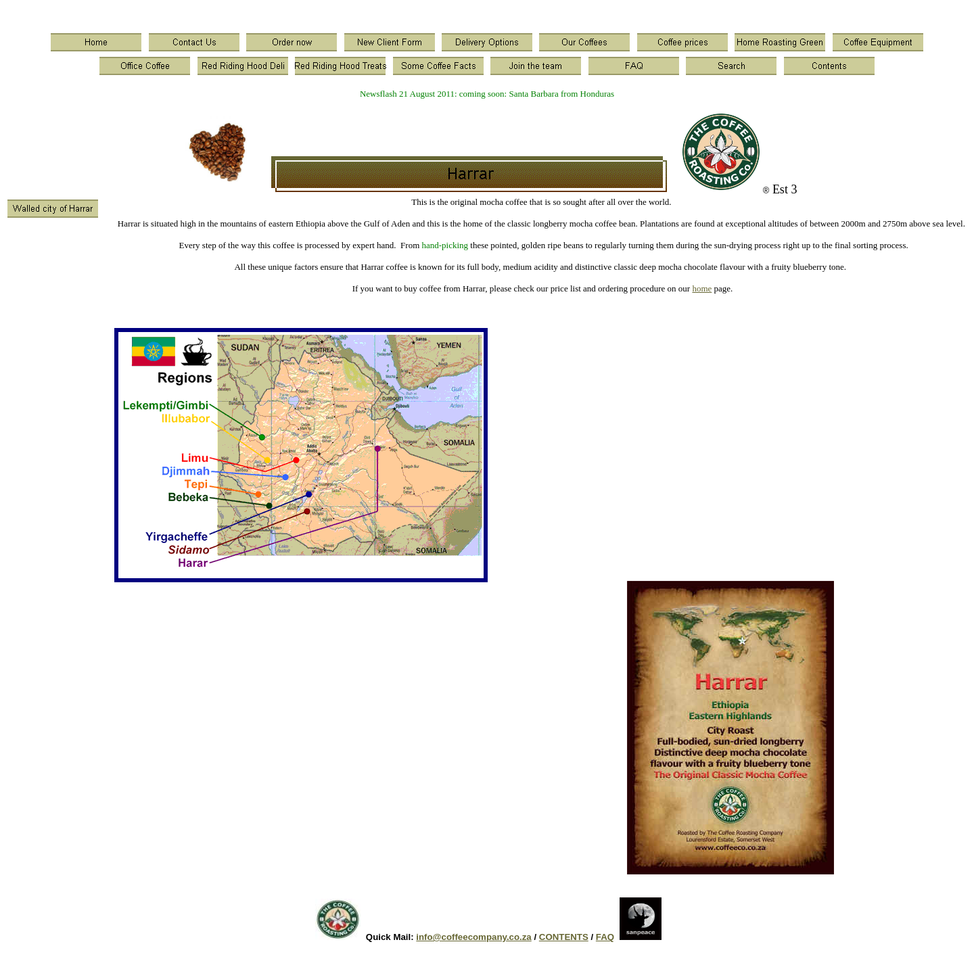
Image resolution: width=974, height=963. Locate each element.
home (702, 288)
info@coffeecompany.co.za (473, 937)
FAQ (605, 937)
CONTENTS (563, 937)
